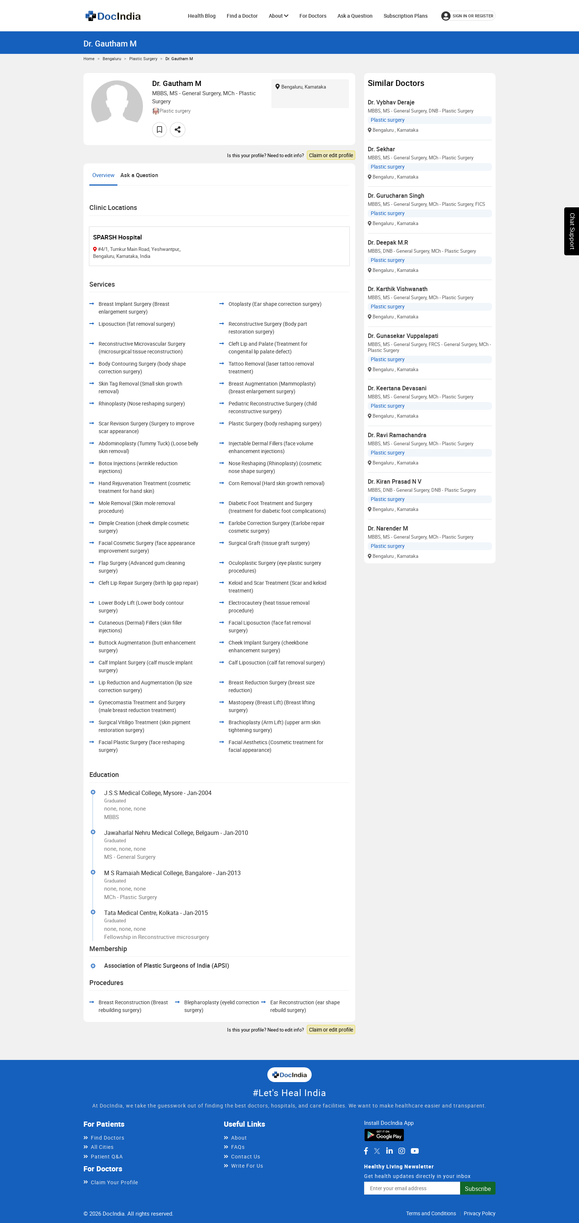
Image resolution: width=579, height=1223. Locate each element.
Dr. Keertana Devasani (397, 388)
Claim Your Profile (114, 1182)
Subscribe (478, 1189)
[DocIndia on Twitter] (377, 1151)
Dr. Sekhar (381, 149)
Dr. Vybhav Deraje (391, 102)
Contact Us (245, 1156)
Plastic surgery (143, 58)
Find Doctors (107, 1137)
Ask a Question (355, 15)
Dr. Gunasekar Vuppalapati (403, 336)
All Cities (102, 1146)
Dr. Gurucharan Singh (396, 195)
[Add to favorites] (159, 129)
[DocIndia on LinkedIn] (389, 1151)
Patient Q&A (107, 1156)
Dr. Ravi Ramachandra (397, 435)
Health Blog (202, 15)
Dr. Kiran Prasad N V (394, 481)
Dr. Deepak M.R (388, 242)
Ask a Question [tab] (139, 175)
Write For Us (247, 1165)
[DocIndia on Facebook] (366, 1151)
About (278, 15)
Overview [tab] (103, 175)
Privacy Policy (480, 1213)
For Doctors (312, 15)
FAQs (238, 1146)
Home (89, 58)
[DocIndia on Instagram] (401, 1151)
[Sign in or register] (468, 16)
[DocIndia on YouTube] (415, 1151)
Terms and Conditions (431, 1213)
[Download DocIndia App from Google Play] (384, 1134)
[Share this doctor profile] (177, 129)
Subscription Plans (406, 15)
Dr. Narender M (388, 528)
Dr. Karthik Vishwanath (398, 289)
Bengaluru (112, 58)
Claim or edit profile (331, 155)
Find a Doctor (242, 15)
